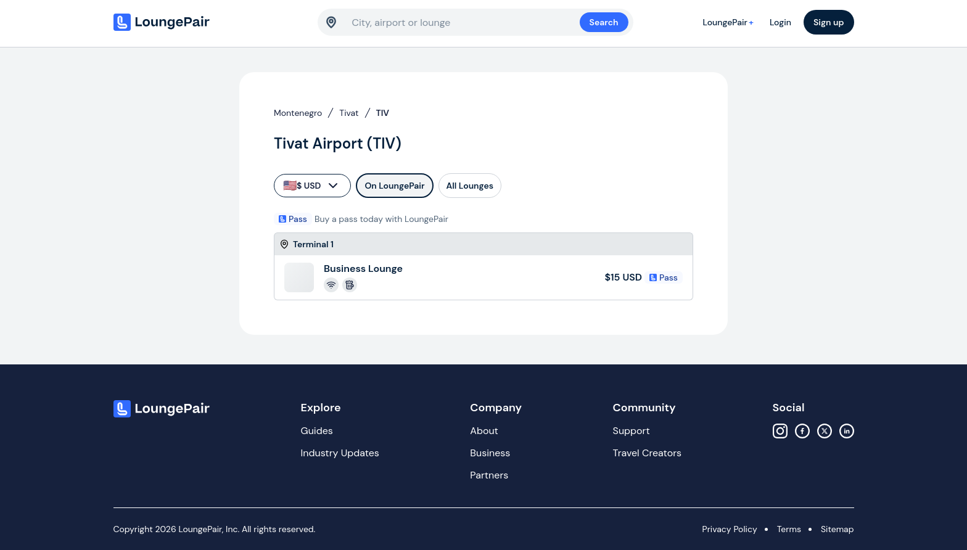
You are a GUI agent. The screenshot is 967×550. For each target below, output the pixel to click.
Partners (489, 475)
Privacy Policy (729, 529)
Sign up (828, 22)
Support (631, 430)
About (484, 430)
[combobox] (466, 22)
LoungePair (730, 22)
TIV (383, 112)
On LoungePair (394, 185)
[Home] (187, 22)
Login (780, 22)
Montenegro (298, 112)
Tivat (348, 112)
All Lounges (470, 185)
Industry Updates (340, 452)
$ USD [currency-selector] (311, 185)
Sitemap (837, 529)
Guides (317, 430)
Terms (789, 529)
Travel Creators (647, 452)
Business (490, 452)
